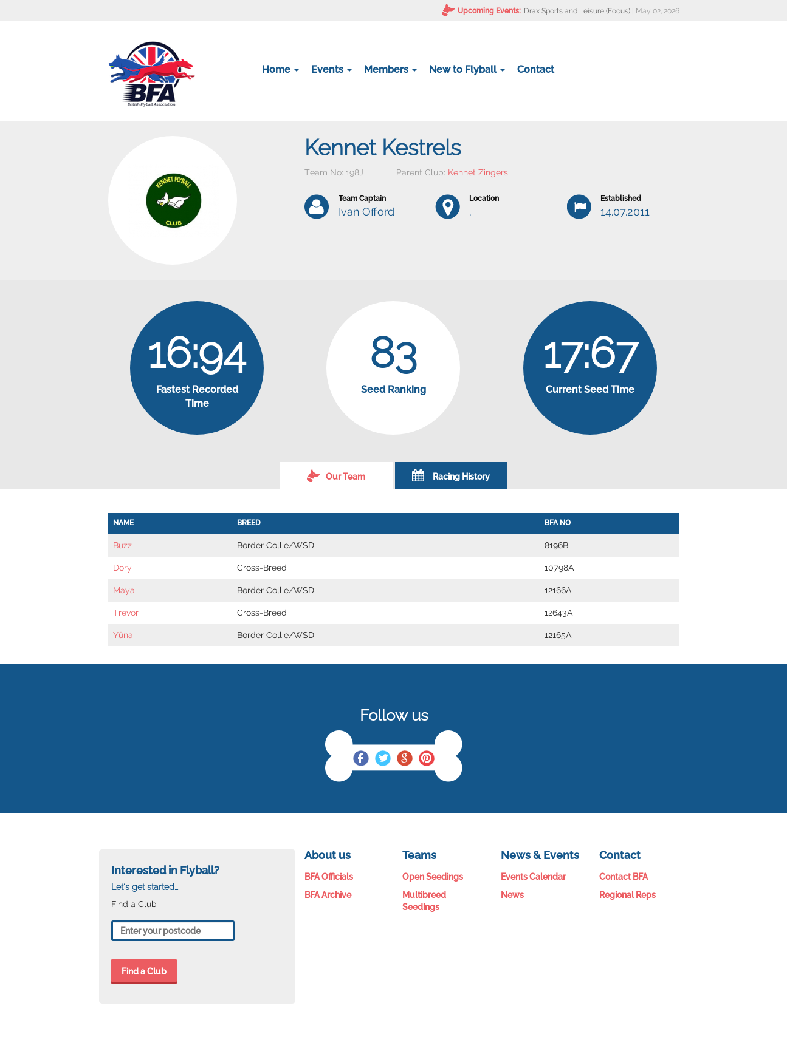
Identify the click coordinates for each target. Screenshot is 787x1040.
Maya (124, 590)
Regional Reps (627, 895)
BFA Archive (327, 895)
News (512, 895)
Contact (535, 69)
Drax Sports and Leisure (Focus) (577, 11)
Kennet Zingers (478, 172)
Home (280, 69)
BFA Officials (328, 877)
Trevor (126, 612)
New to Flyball (467, 69)
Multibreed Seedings (424, 901)
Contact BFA (623, 877)
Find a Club (144, 971)
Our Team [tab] (336, 475)
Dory (122, 568)
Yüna (123, 635)
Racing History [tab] (451, 475)
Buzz (122, 545)
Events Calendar (533, 877)
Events (331, 69)
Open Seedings (432, 877)
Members (390, 69)
